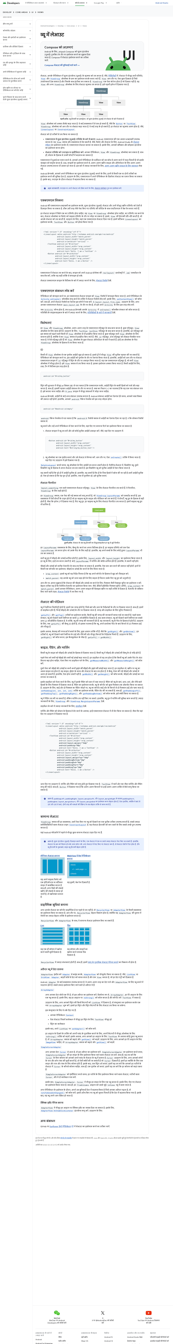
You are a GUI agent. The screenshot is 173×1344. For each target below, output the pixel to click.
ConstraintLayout (77, 825)
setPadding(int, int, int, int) (56, 691)
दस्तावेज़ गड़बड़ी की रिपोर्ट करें (159, 1341)
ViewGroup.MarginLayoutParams (85, 701)
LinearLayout (47, 129)
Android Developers (47, 26)
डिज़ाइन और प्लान (59, 3)
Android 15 (108, 1337)
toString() (89, 998)
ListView (131, 974)
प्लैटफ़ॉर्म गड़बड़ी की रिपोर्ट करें (159, 1337)
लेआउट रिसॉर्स (102, 280)
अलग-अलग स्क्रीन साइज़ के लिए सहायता (121, 166)
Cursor (63, 1052)
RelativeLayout (48, 465)
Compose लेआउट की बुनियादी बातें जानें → (62, 65)
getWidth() (87, 674)
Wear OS (84, 1341)
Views (41, 12)
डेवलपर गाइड (131, 1341)
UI (33, 12)
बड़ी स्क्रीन (84, 1337)
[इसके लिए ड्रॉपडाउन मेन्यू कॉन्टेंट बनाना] (87, 3)
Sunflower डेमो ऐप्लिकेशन (60, 1126)
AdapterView (119, 910)
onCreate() (116, 457)
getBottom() (129, 631)
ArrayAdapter (47, 990)
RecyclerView (103, 910)
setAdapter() (78, 1029)
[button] (14, 24)
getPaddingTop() (49, 693)
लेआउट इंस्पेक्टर (101, 188)
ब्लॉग (118, 3)
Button (119, 124)
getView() (86, 1039)
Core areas (22, 12)
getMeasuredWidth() (99, 661)
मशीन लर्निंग (62, 1341)
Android (38, 1339)
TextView (131, 124)
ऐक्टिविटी (112, 76)
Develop (7, 12)
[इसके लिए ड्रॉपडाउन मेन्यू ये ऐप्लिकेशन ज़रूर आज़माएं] (47, 3)
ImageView (50, 1042)
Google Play (99, 3)
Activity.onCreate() (51, 299)
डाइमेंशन (79, 706)
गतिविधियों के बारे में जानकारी (99, 313)
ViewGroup (55, 79)
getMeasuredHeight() (124, 661)
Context (69, 1015)
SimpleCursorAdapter (51, 1047)
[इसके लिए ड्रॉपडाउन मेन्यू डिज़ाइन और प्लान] (69, 3)
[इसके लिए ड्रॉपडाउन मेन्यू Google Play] (107, 3)
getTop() (60, 615)
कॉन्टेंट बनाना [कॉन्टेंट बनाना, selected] (79, 3)
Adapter (66, 974)
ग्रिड (68, 925)
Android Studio (161, 3)
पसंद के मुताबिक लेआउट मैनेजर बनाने (103, 962)
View (43, 79)
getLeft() (45, 615)
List (42, 925)
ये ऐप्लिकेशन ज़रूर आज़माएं (34, 3)
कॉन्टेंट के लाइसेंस (66, 1138)
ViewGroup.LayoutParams (108, 496)
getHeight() (104, 674)
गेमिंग (60, 1337)
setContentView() (125, 299)
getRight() (113, 631)
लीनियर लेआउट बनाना (50, 856)
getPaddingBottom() (92, 693)
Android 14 (108, 1341)
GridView (45, 977)
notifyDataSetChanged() (52, 1093)
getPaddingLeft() (131, 691)
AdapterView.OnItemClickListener (57, 1111)
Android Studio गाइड (134, 1337)
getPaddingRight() (68, 693)
